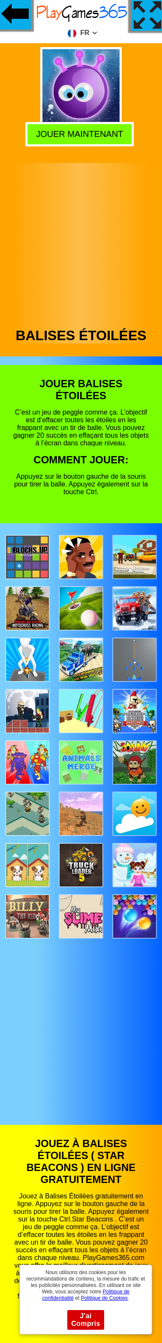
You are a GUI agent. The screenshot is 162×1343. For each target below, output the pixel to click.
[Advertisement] (80, 243)
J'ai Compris (85, 1319)
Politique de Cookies (104, 1298)
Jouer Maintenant (81, 133)
